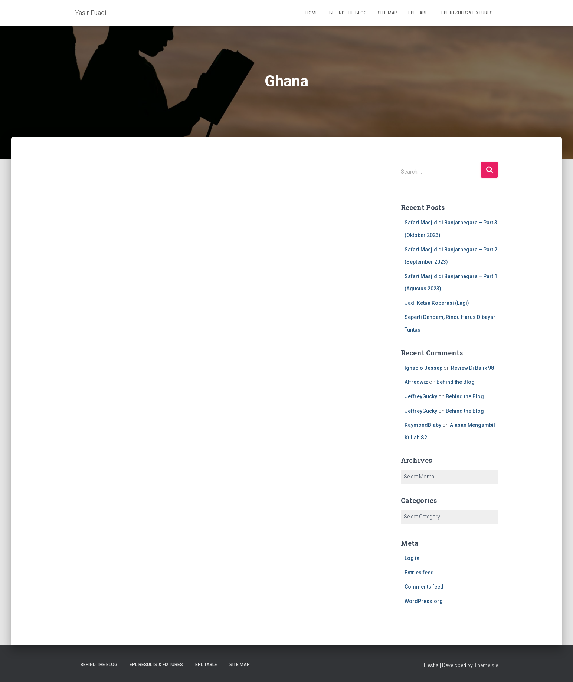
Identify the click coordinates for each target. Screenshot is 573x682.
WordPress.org (424, 601)
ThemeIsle (486, 665)
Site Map (387, 13)
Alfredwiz (416, 382)
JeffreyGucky (421, 396)
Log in (412, 558)
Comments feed (424, 587)
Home (311, 13)
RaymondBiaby (423, 425)
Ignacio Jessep (423, 368)
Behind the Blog (348, 13)
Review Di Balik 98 (472, 368)
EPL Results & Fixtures (466, 13)
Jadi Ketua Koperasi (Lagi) (437, 303)
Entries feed (419, 573)
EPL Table (419, 13)
